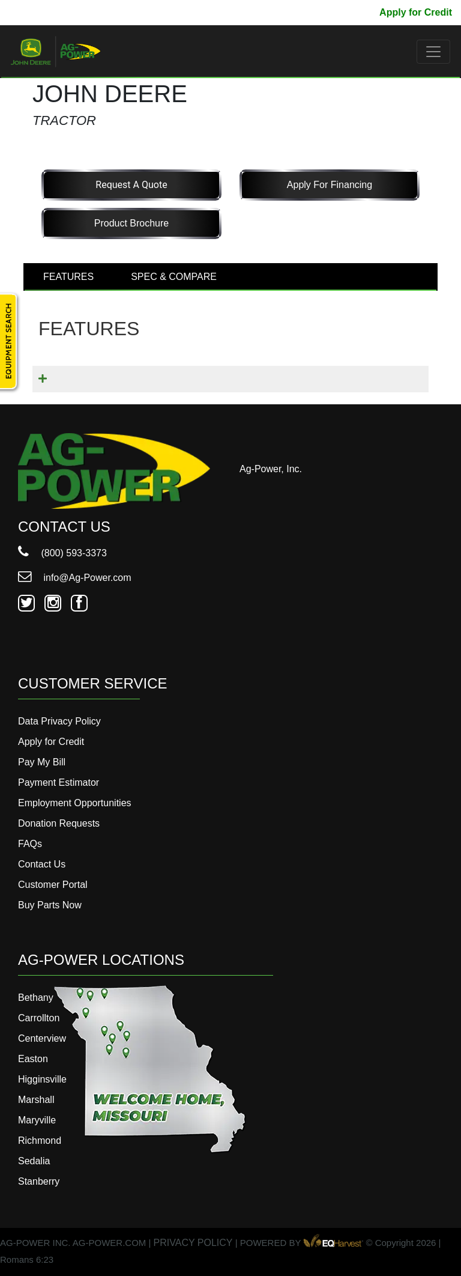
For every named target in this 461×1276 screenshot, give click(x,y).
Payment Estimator (58, 782)
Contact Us (41, 864)
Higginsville (42, 1079)
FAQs (30, 844)
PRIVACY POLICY (193, 1243)
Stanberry (38, 1181)
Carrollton (38, 1018)
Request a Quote (131, 184)
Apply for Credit (415, 12)
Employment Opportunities (74, 803)
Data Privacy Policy (59, 721)
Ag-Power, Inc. (271, 469)
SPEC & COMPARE (174, 277)
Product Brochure (131, 223)
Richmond (39, 1140)
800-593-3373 (45, 12)
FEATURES (68, 277)
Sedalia (34, 1161)
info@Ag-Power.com (74, 578)
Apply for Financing (329, 185)
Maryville (37, 1120)
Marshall (36, 1100)
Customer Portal (53, 885)
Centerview (42, 1038)
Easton (33, 1059)
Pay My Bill (344, 12)
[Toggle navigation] (433, 52)
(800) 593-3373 (62, 553)
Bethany (35, 997)
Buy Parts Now (50, 905)
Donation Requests (59, 823)
